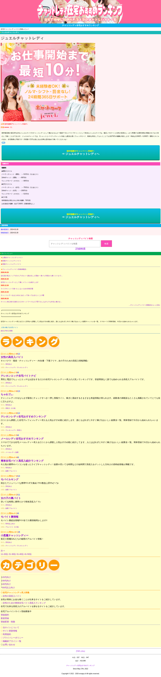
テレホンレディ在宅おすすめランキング (23, 416)
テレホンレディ (22, 367)
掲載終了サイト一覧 (12, 641)
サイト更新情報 (10, 631)
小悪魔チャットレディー (14, 535)
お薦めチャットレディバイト (12, 257)
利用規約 (7, 634)
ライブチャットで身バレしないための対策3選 (17, 289)
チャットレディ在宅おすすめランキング (80, 665)
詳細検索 (80, 248)
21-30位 (12, 554)
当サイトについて (11, 627)
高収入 (8, 408)
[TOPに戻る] (80, 651)
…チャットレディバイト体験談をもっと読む (144, 305)
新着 (11, 331)
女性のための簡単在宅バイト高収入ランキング (24, 603)
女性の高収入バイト (12, 357)
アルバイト (13, 471)
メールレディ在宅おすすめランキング (22, 438)
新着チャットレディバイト (11, 261)
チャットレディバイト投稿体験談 (14, 269)
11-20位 (4, 554)
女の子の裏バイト (11, 498)
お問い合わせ (9, 644)
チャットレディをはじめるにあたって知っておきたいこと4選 (22, 295)
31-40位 (20, 554)
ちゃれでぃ (7, 394)
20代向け (9, 383)
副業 (17, 452)
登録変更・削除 (8, 622)
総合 (2, 331)
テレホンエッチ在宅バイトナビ (18, 375)
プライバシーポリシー (13, 638)
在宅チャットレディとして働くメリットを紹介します (20, 282)
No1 (6, 331)
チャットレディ (11, 367)
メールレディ (10, 452)
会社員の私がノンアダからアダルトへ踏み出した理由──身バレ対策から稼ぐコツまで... (32, 276)
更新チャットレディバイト (11, 264)
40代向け (9, 405)
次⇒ (3, 550)
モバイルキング (9, 479)
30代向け (9, 364)
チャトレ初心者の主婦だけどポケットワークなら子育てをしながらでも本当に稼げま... (31, 302)
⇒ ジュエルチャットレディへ (80, 152)
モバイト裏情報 (9, 516)
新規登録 (5, 618)
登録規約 (5, 615)
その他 (13, 408)
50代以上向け (10, 524)
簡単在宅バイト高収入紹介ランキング (22, 460)
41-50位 (28, 554)
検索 (106, 244)
